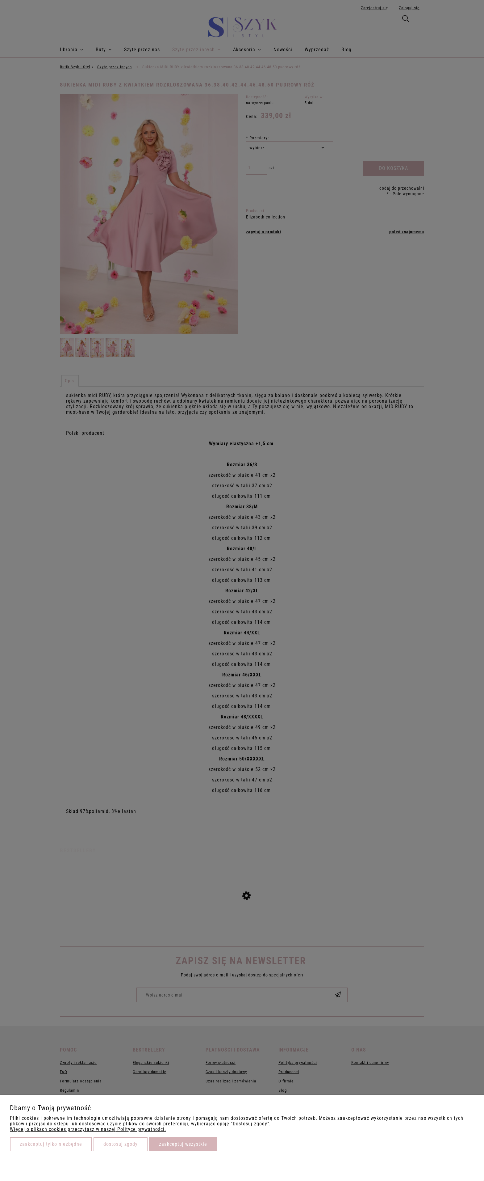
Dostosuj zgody (120, 1144)
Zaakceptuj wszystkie (183, 1144)
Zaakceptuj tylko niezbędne (51, 1144)
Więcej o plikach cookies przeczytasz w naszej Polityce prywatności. (88, 1129)
